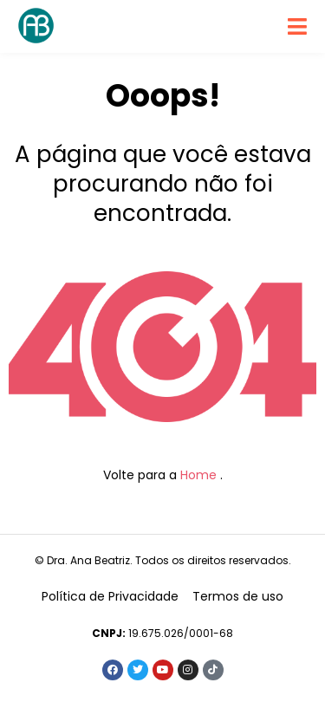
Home (198, 475)
